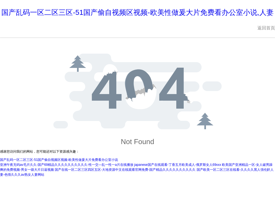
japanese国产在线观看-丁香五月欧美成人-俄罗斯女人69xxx (177, 165)
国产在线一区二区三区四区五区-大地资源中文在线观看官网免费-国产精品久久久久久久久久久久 (125, 170)
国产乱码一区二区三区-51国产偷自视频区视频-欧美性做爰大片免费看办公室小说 (59, 160)
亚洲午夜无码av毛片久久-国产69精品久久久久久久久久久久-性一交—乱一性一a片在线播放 (66, 165)
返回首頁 (266, 28)
